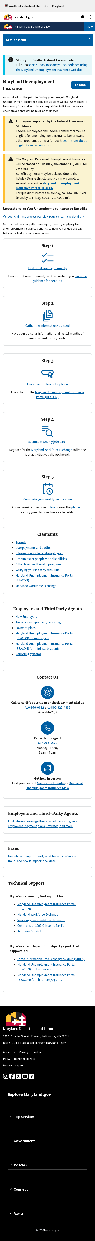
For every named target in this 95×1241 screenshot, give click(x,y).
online (51, 507)
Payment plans (26, 628)
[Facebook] (12, 1076)
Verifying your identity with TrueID (39, 570)
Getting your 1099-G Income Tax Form (42, 926)
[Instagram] (5, 1076)
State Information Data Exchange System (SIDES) (51, 959)
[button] (80, 85)
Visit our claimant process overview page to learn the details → (44, 216)
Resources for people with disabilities (41, 559)
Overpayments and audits (33, 548)
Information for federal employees (39, 553)
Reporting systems (28, 654)
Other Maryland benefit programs (38, 564)
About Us (9, 1052)
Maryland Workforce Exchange (51, 450)
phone (75, 507)
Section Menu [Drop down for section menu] (16, 40)
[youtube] (25, 1076)
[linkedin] (31, 1076)
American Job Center (51, 783)
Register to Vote (24, 1059)
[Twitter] (18, 1076)
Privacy (23, 1052)
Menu (90, 26)
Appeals (21, 542)
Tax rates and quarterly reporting (38, 622)
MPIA (6, 1059)
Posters (37, 1052)
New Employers (26, 617)
